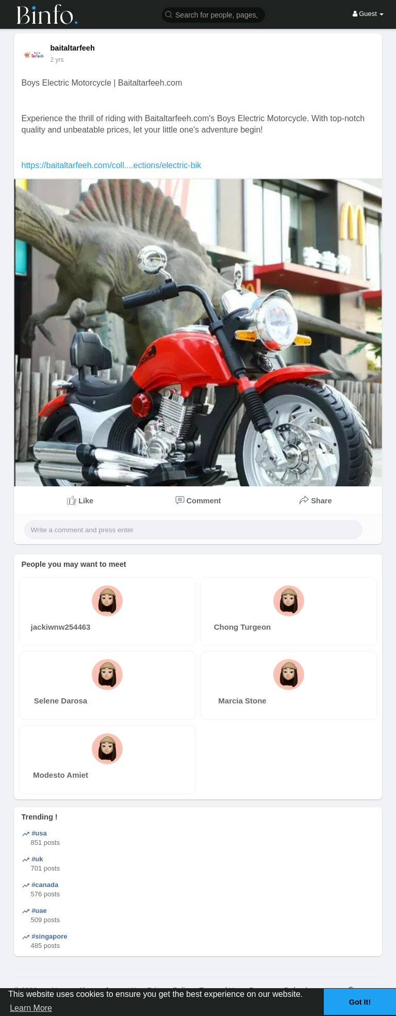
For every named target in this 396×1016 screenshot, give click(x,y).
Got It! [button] (360, 1002)
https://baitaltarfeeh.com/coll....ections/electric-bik (112, 165)
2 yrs (57, 59)
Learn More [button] (31, 1008)
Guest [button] (368, 14)
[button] (213, 14)
